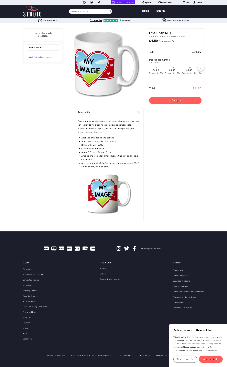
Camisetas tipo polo (32, 280)
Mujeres (26, 323)
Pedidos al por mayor (182, 308)
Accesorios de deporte (110, 279)
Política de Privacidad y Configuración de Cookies (91, 355)
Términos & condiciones (55, 355)
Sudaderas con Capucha (34, 274)
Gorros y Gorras (30, 291)
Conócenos (178, 270)
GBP (186, 2)
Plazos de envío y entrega (184, 297)
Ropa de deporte (30, 296)
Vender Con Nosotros (123, 2)
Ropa (145, 10)
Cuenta (197, 2)
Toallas (103, 268)
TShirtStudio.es (143, 355)
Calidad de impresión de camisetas (188, 292)
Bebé (25, 333)
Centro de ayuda (180, 275)
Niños (25, 328)
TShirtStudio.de (162, 355)
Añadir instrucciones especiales (41, 57)
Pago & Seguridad (181, 286)
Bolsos (103, 274)
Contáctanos (165, 2)
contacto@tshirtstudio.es (151, 249)
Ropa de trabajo (30, 301)
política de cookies (188, 347)
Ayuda (146, 2)
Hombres (27, 317)
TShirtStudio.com (124, 355)
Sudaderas (27, 285)
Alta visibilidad (29, 312)
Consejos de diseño (181, 281)
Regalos (160, 10)
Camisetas (27, 269)
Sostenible (27, 339)
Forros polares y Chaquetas (35, 307)
